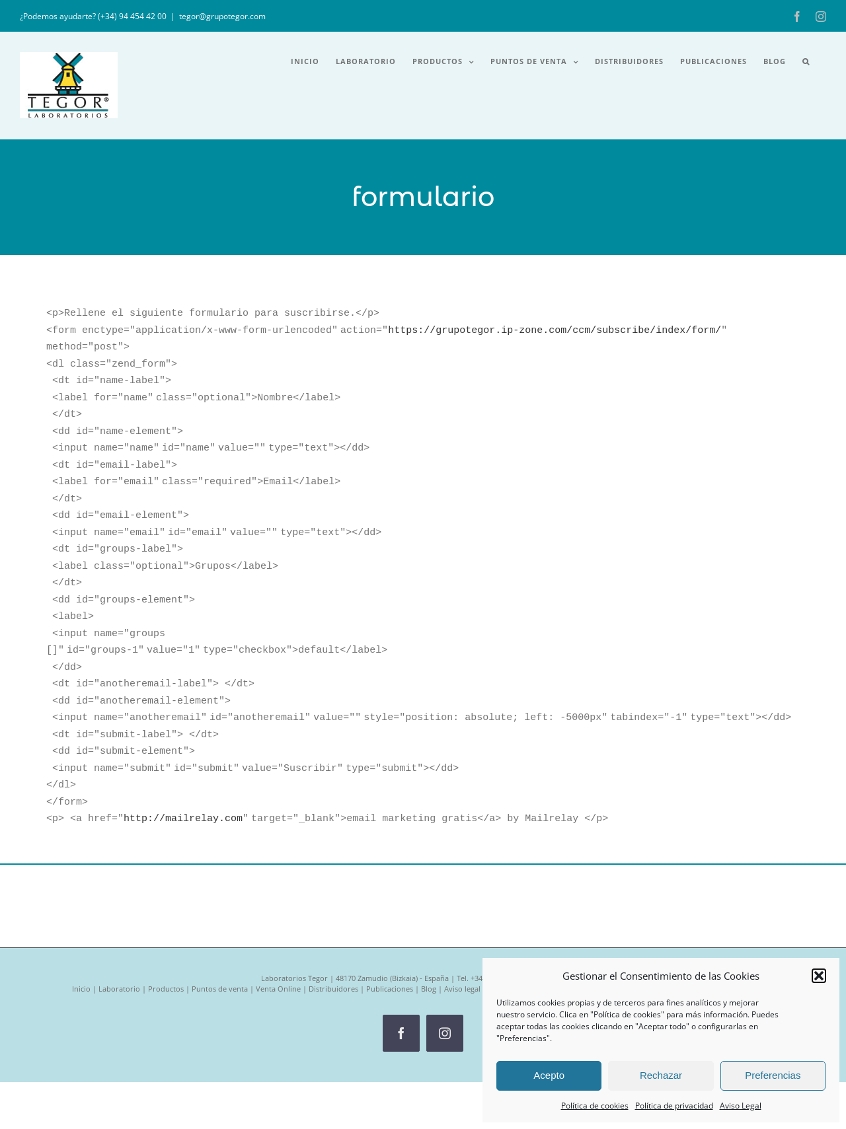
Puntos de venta (220, 927)
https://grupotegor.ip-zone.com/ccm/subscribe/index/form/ (554, 327)
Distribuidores (333, 927)
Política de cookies (595, 1105)
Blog (428, 927)
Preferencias (772, 1075)
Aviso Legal (740, 1105)
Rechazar (661, 1075)
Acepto (548, 1075)
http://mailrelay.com (183, 757)
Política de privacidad (674, 1105)
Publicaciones (389, 927)
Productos (166, 927)
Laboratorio (119, 927)
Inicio (81, 927)
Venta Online (278, 927)
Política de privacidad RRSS (655, 927)
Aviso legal (462, 927)
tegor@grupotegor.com (222, 16)
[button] (819, 975)
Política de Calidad (742, 927)
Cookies (502, 927)
